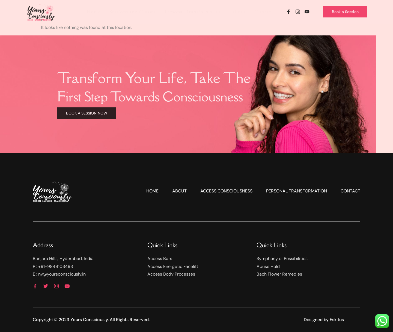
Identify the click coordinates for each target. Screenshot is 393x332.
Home (99, 11)
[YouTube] (307, 12)
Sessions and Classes (136, 11)
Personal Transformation (196, 11)
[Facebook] (288, 12)
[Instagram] (298, 12)
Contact (264, 11)
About (239, 11)
